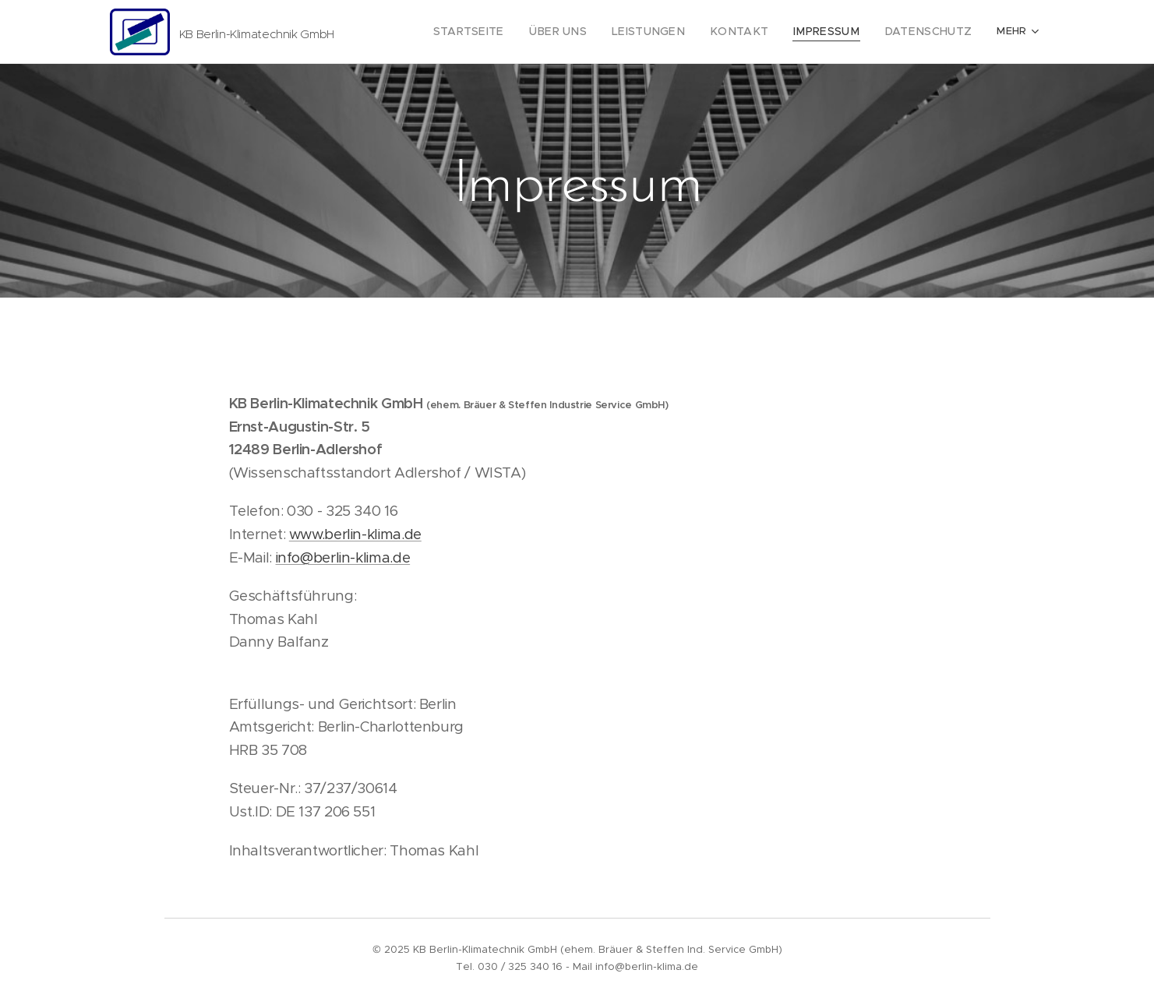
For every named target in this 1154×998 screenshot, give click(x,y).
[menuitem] (510, 31)
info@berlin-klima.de (342, 557)
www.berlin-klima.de (354, 534)
